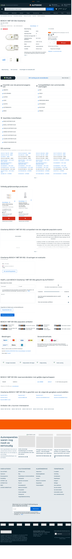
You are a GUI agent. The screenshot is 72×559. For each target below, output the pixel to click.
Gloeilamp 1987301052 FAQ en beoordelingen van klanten (18, 353)
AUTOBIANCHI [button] (7, 106)
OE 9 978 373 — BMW (23, 154)
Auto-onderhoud (57, 496)
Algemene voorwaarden (23, 492)
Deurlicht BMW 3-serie (6, 411)
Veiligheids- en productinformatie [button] (54, 50)
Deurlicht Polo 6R (58, 406)
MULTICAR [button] (42, 106)
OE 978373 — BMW (5, 156)
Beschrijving (5, 69)
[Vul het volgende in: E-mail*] (26, 289)
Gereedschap (36, 13)
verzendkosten (53, 38)
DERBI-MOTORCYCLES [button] (9, 131)
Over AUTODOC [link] (4, 482)
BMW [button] (4, 110)
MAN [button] (40, 96)
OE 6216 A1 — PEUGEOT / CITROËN (61, 159)
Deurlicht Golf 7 (21, 406)
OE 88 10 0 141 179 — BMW (7, 154)
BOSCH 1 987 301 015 (16, 420)
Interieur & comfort (27, 15)
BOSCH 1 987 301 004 (5, 420)
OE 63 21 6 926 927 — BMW (24, 152)
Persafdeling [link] (3, 489)
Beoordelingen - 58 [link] (6, 205)
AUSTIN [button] (5, 103)
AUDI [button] (4, 99)
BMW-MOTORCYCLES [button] (9, 120)
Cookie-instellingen (22, 503)
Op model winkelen (58, 501)
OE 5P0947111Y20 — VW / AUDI (8, 166)
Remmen (69, 13)
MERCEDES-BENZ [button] (44, 99)
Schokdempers (57, 487)
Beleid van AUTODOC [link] (22, 498)
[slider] (15, 285)
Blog (19, 485)
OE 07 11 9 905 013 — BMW (59, 154)
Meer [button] (29, 293)
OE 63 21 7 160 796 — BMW (42, 154)
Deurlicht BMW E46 (22, 408)
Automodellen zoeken (58, 503)
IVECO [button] (41, 92)
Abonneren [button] (36, 520)
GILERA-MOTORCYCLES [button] (9, 138)
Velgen (28, 13)
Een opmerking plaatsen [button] (10, 274)
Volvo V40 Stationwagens (47, 332)
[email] (21, 520)
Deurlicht (34, 15)
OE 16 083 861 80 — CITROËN (25, 170)
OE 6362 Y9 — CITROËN (6, 173)
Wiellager (56, 494)
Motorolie (56, 13)
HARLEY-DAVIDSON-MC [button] (9, 141)
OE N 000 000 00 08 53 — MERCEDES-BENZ (6, 163)
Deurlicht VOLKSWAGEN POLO (60, 408)
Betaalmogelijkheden (40, 485)
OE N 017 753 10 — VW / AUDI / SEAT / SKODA (43, 160)
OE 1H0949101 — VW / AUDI (24, 165)
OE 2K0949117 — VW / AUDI (7, 165)
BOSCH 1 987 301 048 (38, 420)
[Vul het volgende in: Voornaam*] (9, 289)
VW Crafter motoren (66, 331)
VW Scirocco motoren (46, 328)
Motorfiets (14, 13)
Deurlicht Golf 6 (4, 408)
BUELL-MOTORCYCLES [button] (9, 124)
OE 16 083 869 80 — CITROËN (60, 173)
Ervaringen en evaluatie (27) (27, 69)
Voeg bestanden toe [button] (7, 312)
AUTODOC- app (4, 492)
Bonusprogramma (4, 487)
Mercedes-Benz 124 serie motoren (30, 332)
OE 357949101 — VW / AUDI (42, 166)
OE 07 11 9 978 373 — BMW (59, 152)
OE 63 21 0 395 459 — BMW (42, 152)
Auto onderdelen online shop (6, 15)
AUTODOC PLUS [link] (4, 494)
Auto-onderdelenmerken (59, 505)
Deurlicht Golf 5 (39, 406)
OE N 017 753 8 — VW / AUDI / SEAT (7, 171)
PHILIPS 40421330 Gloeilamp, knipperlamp (25, 207)
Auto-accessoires (46, 13)
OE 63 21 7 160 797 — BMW (7, 152)
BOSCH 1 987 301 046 (49, 420)
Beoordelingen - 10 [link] (22, 204)
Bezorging (38, 487)
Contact (9, 356)
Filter (62, 13)
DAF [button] (40, 89)
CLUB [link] (38, 1)
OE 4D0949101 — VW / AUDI (59, 165)
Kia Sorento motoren (66, 328)
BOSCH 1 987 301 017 (27, 420)
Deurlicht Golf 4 (4, 406)
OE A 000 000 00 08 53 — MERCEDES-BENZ (42, 163)
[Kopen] (8, 221)
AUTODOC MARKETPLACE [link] (6, 498)
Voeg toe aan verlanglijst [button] (55, 47)
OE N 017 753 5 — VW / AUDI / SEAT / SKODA (7, 160)
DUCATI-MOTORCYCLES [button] (9, 134)
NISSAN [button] (41, 110)
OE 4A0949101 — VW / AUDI (59, 162)
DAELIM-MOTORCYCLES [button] (10, 127)
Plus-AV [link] (20, 494)
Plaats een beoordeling (7, 317)
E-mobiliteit (56, 482)
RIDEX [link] (2, 496)
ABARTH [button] (5, 89)
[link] (9, 5)
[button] (54, 5)
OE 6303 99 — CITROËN (23, 173)
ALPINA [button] (5, 96)
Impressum (3, 485)
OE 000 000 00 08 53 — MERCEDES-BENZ (23, 163)
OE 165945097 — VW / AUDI (42, 165)
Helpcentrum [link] (38, 482)
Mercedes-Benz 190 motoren (12, 332)
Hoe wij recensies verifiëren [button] (45, 305)
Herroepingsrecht (22, 496)
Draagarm (56, 492)
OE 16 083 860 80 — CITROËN (42, 170)
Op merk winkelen (57, 498)
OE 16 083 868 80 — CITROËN (42, 173)
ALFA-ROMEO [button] (7, 92)
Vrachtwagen (6, 13)
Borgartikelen (39, 494)
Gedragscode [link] (21, 505)
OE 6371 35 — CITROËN (58, 170)
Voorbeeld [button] (42, 9)
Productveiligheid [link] (39, 496)
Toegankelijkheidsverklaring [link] (24, 507)
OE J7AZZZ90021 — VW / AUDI (60, 166)
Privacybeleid (21, 501)
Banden (21, 13)
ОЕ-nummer (14, 69)
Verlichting (56, 485)
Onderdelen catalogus (17, 15)
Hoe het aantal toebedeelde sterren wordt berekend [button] (49, 300)
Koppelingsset (57, 489)
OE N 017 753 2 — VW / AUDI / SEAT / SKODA (25, 160)
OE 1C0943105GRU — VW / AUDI (25, 166)
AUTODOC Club (21, 482)
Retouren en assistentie (41, 492)
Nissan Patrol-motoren (11, 328)
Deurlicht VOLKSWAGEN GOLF (43, 408)
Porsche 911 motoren (30, 328)
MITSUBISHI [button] (42, 103)
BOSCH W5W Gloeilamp (8, 207)
